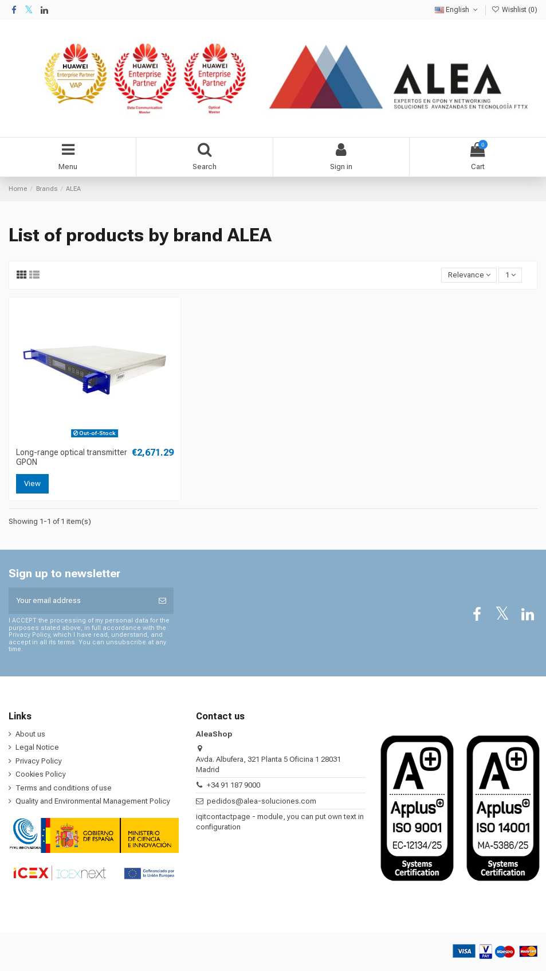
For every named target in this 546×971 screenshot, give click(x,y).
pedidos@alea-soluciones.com (261, 801)
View (32, 483)
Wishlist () (514, 10)
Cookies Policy (40, 774)
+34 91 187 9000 (233, 785)
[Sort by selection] (469, 275)
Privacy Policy (38, 761)
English (457, 10)
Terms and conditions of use (63, 788)
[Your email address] (80, 601)
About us (30, 734)
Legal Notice (37, 747)
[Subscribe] (162, 601)
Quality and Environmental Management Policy (92, 801)
